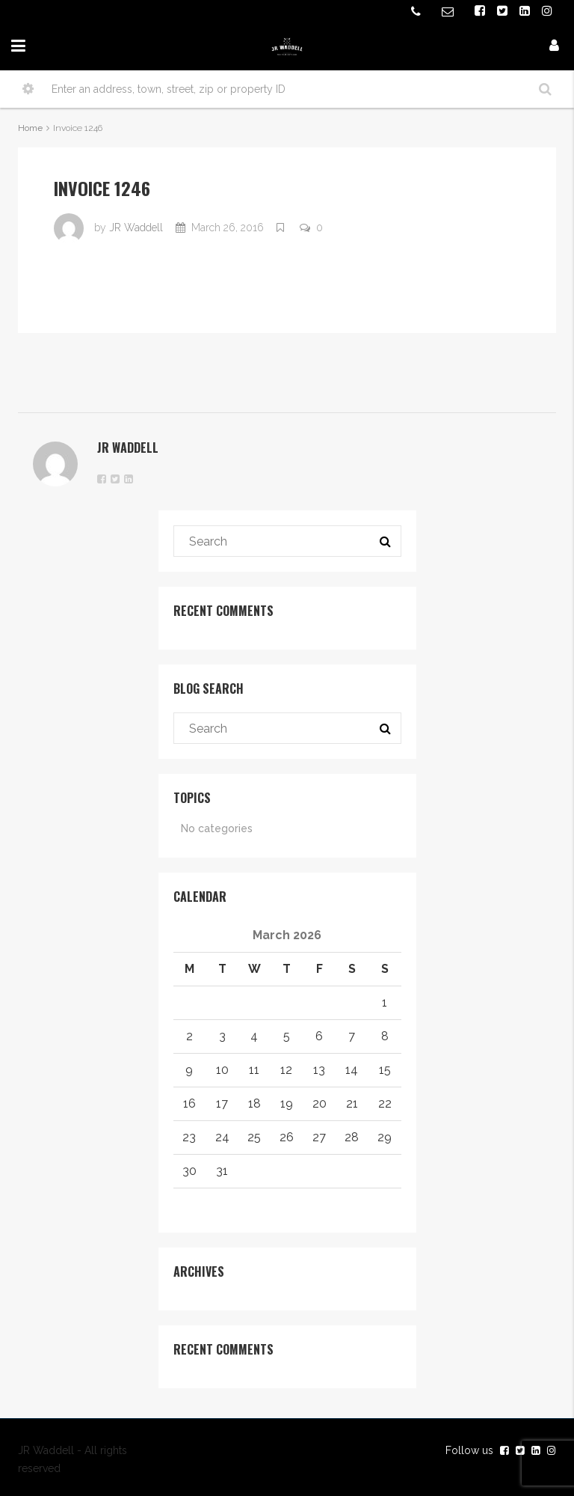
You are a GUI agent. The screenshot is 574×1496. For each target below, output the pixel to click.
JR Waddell (136, 227)
